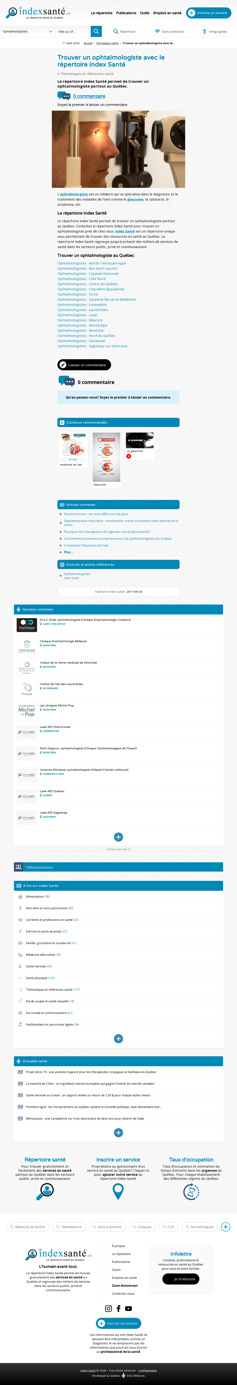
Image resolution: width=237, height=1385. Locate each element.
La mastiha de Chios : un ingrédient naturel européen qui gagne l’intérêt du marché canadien (90, 1084)
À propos (118, 1246)
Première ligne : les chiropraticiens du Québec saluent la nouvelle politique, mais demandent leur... (93, 1107)
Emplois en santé (167, 13)
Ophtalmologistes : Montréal (80, 330)
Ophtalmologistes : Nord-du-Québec (86, 335)
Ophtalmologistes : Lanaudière (82, 304)
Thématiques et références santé (87, 73)
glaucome (135, 199)
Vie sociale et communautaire (49, 1013)
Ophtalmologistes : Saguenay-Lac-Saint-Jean (92, 346)
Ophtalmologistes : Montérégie (82, 325)
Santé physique (40, 978)
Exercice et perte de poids (46, 931)
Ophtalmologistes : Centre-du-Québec (87, 284)
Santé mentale (39, 966)
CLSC (171, 1227)
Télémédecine (71, 1227)
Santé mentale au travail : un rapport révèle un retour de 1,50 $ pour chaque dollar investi (88, 1095)
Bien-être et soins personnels (49, 908)
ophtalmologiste (74, 194)
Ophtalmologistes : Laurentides (82, 310)
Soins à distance (169, 31)
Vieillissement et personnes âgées (52, 1024)
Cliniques (144, 1227)
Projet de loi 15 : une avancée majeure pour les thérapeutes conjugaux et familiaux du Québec (91, 1072)
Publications (126, 13)
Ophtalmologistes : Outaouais (81, 341)
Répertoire (124, 31)
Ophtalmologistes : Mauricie (80, 320)
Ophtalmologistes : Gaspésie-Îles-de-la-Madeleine (96, 299)
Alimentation (38, 896)
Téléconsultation (39, 867)
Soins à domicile (110, 1227)
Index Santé (125, 231)
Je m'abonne (184, 1279)
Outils (144, 13)
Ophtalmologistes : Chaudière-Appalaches (90, 289)
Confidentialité (147, 1370)
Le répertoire (101, 13)
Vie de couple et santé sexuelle (50, 1001)
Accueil (88, 43)
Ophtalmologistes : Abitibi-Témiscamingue (91, 263)
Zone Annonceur (125, 1285)
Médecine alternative (43, 955)
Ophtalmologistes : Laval (77, 315)
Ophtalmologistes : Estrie (77, 294)
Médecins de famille (30, 1227)
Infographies (214, 31)
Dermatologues (202, 1227)
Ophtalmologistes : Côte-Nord (81, 278)
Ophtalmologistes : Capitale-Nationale (88, 273)
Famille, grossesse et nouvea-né (51, 943)
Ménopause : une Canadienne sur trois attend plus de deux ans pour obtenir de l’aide (85, 1118)
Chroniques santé (107, 43)
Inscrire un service (212, 13)
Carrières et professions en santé (52, 920)
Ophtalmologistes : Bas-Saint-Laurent (87, 268)
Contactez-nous (123, 1293)
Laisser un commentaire (87, 365)
